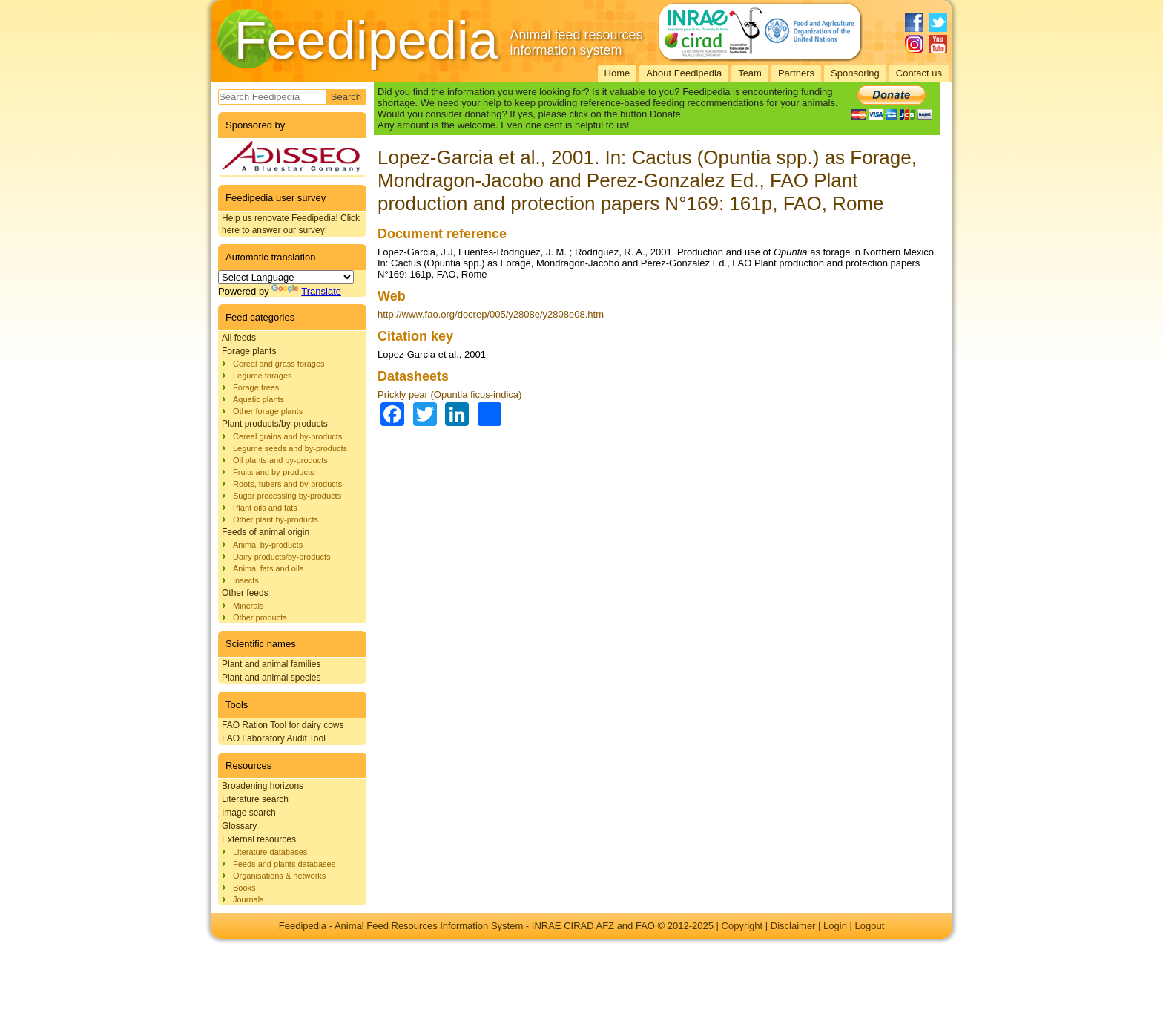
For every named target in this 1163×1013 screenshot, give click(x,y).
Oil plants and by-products (280, 460)
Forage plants (249, 351)
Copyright (742, 925)
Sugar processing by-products (287, 495)
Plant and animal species (271, 677)
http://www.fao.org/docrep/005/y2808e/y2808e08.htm (491, 314)
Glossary (239, 826)
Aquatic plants (258, 399)
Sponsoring (855, 73)
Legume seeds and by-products (290, 448)
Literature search (255, 799)
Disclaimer (793, 925)
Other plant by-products (275, 519)
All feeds (239, 337)
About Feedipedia (684, 73)
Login (835, 925)
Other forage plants (268, 411)
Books (244, 887)
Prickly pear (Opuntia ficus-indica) (449, 394)
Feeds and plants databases (284, 863)
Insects (246, 580)
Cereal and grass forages (279, 363)
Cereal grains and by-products (287, 436)
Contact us (919, 73)
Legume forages (262, 375)
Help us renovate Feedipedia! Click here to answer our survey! (291, 224)
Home (617, 73)
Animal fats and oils (268, 568)
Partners (796, 73)
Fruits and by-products (273, 472)
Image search (249, 812)
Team (750, 73)
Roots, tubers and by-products (287, 483)
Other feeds (245, 593)
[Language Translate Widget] (286, 277)
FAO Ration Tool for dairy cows (283, 725)
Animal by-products (268, 544)
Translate (306, 291)
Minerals (248, 605)
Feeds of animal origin (265, 532)
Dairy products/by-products (281, 556)
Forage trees (256, 387)
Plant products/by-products (275, 424)
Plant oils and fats (265, 507)
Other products (260, 617)
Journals (248, 899)
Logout (869, 925)
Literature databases (270, 852)
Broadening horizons (262, 786)
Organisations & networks (279, 875)
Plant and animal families (271, 664)
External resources (259, 839)
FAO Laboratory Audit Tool (274, 738)
